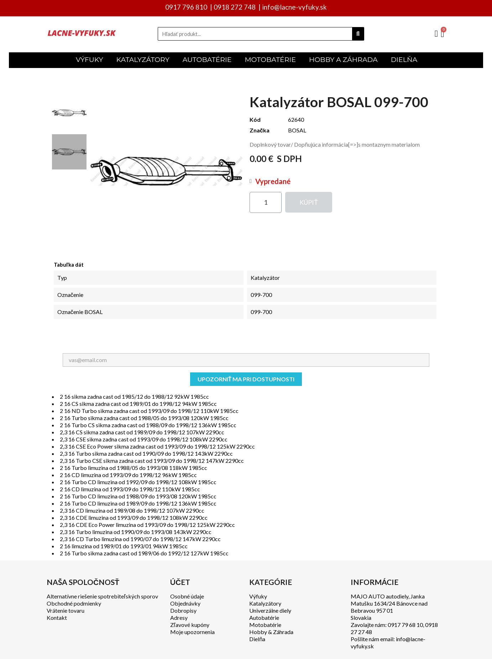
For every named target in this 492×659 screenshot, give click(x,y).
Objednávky (185, 603)
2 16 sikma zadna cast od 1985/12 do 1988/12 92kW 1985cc (134, 396)
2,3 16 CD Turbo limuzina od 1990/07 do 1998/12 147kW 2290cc (140, 538)
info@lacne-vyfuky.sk (294, 7)
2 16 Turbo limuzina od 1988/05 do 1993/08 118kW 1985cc (133, 467)
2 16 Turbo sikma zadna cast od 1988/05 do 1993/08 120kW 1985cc (144, 417)
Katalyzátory (265, 603)
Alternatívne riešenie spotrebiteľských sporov (102, 596)
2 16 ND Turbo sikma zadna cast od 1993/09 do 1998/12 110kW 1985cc (149, 410)
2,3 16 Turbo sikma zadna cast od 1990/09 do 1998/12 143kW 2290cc (146, 453)
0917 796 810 (186, 7)
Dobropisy (183, 610)
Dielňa (257, 639)
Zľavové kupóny (189, 624)
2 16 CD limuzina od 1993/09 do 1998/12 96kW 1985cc (128, 474)
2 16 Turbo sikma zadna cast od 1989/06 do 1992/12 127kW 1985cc (144, 553)
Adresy (179, 617)
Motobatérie (265, 624)
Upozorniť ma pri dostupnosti (246, 379)
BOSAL (297, 130)
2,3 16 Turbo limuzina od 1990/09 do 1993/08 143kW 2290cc (135, 531)
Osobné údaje (187, 596)
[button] (308, 202)
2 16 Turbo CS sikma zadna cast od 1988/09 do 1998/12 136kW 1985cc (148, 425)
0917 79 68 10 (405, 624)
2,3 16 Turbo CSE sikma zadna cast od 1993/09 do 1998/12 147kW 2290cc (152, 460)
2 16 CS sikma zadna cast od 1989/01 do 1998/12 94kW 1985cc (138, 403)
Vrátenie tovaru (65, 610)
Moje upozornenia (192, 631)
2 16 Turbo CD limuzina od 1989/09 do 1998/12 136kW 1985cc (138, 503)
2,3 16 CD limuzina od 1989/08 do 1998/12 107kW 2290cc (132, 510)
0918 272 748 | (237, 7)
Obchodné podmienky (74, 603)
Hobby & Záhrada (271, 631)
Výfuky (258, 596)
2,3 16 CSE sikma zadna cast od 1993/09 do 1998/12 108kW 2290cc (143, 439)
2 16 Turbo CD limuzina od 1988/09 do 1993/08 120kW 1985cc (138, 496)
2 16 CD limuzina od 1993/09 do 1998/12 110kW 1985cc (130, 489)
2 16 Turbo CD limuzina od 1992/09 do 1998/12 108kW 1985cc (138, 481)
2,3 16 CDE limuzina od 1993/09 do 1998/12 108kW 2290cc (134, 517)
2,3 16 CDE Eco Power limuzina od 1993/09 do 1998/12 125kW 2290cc (147, 524)
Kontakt (57, 617)
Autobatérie (264, 617)
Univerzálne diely (270, 610)
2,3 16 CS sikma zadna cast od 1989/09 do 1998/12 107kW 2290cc (142, 432)
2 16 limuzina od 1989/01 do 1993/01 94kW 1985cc (124, 546)
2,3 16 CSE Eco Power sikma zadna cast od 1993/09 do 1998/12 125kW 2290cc (157, 446)
